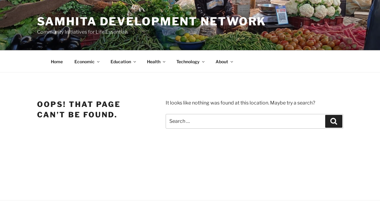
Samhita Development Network (151, 21)
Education (124, 61)
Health (156, 61)
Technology (190, 61)
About (225, 61)
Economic (87, 61)
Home (57, 61)
